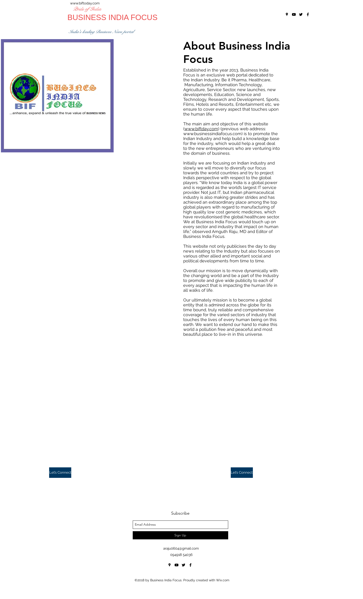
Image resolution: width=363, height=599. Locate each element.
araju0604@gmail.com (181, 548)
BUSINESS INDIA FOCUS (113, 17)
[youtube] (176, 565)
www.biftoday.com (85, 3)
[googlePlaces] (169, 565)
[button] (60, 472)
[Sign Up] (180, 535)
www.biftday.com (201, 128)
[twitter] (183, 565)
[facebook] (190, 565)
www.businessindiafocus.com (212, 133)
